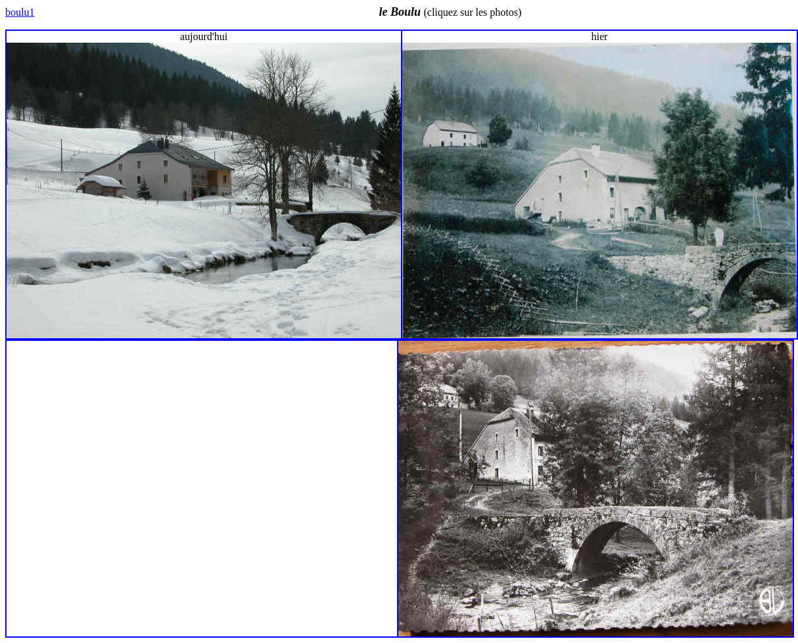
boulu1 (19, 12)
